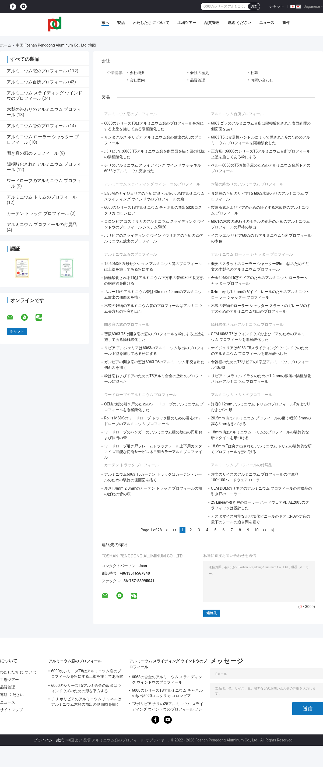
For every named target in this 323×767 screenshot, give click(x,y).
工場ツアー (186, 22)
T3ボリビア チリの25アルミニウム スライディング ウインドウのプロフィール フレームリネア (167, 707)
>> (265, 530)
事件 (286, 22)
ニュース (266, 22)
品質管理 (211, 22)
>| (272, 530)
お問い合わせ (262, 80)
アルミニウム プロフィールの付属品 (42, 224)
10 (256, 530)
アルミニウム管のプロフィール (37, 125)
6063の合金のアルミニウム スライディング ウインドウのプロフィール (167, 679)
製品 (121, 22)
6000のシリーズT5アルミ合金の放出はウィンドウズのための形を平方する (86, 688)
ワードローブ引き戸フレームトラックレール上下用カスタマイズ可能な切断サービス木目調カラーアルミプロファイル (153, 452)
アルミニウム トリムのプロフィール (42, 197)
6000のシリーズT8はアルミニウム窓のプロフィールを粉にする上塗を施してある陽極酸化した (87, 674)
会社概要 (137, 72)
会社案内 (137, 80)
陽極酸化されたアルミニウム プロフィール (247, 324)
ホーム (5, 45)
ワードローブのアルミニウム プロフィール (140, 395)
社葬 (254, 72)
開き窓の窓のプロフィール (32, 153)
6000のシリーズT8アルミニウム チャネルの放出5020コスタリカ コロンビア (167, 693)
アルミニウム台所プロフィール (37, 81)
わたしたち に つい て (151, 22)
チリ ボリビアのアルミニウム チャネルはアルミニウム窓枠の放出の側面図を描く (86, 701)
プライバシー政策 (49, 740)
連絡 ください (239, 22)
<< (174, 530)
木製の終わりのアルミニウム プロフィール (247, 184)
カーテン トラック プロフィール (38, 213)
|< (166, 530)
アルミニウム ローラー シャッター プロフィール (252, 254)
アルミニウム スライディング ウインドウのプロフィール (152, 184)
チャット (276, 6)
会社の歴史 (199, 72)
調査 (254, 6)
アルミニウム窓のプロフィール (37, 70)
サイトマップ (11, 710)
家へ (105, 22)
